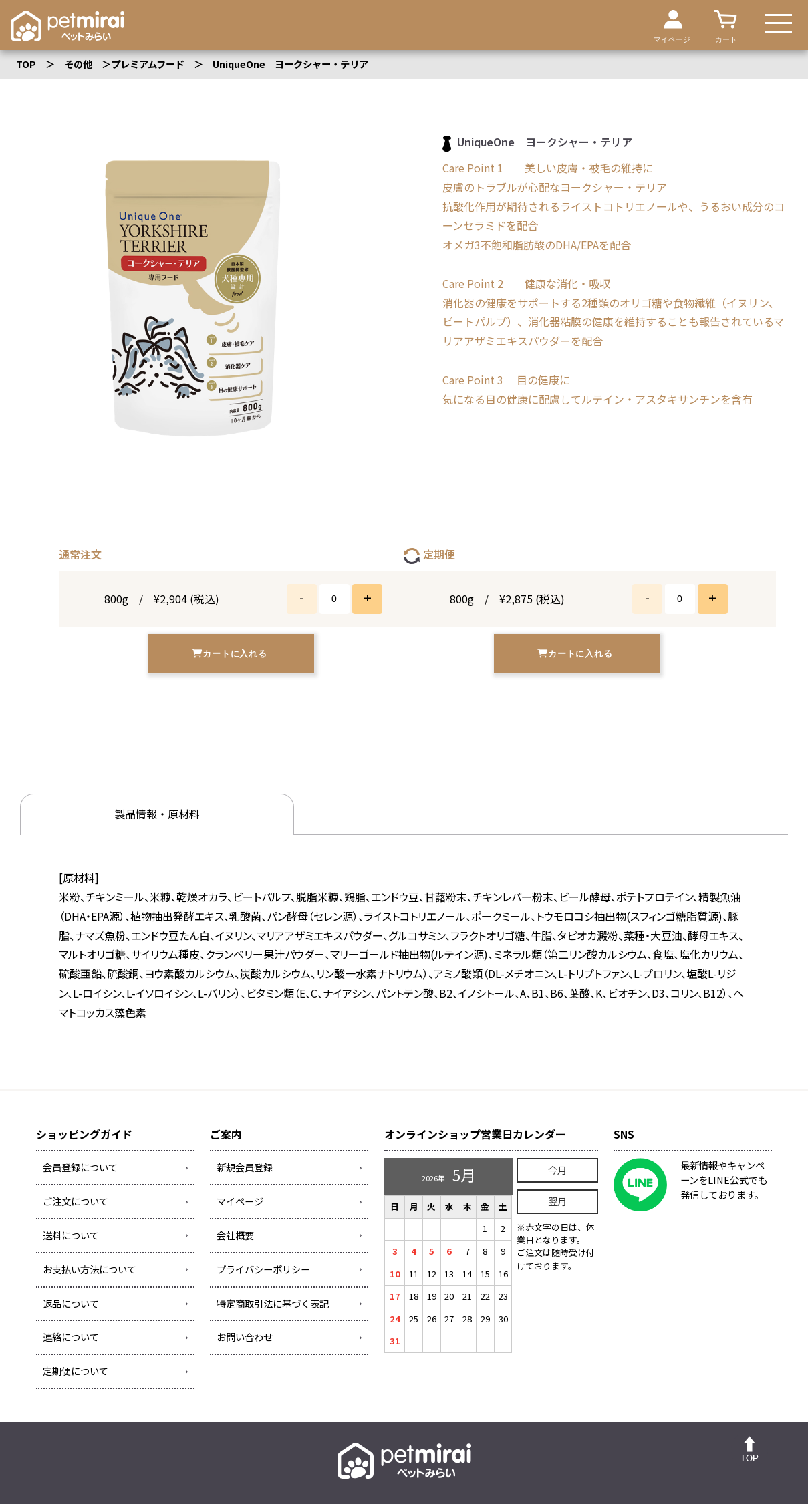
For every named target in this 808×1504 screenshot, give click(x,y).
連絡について (71, 1337)
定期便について (75, 1371)
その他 (78, 64)
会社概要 (235, 1235)
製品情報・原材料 (139, 814)
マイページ (240, 1202)
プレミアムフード (147, 64)
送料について (71, 1235)
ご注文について (75, 1202)
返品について (71, 1303)
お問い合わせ (245, 1337)
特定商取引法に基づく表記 (273, 1303)
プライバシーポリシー (263, 1269)
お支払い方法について (89, 1269)
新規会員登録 (245, 1168)
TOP (26, 64)
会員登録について (80, 1168)
